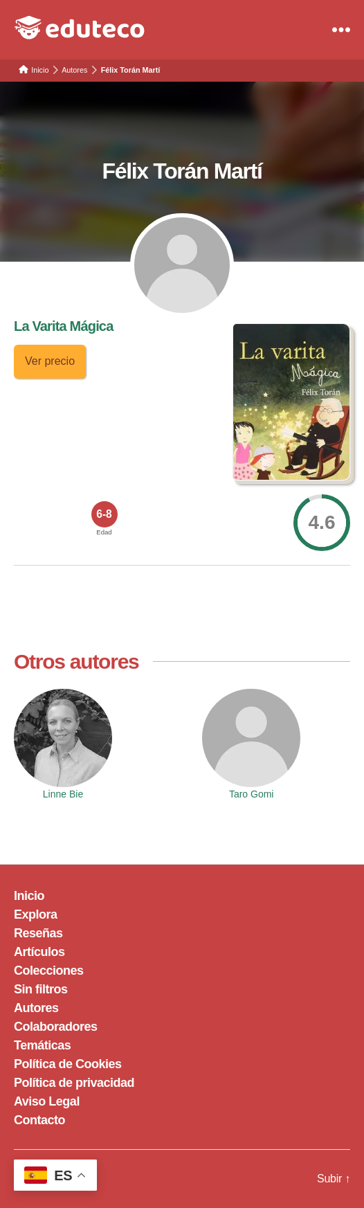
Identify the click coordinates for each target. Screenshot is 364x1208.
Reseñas (38, 933)
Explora (35, 914)
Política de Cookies (68, 1064)
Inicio (29, 896)
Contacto (39, 1120)
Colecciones (49, 970)
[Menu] (341, 30)
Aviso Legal (47, 1101)
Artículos (39, 952)
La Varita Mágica (63, 326)
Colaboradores (56, 1027)
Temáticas (42, 1045)
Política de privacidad (74, 1083)
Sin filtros (41, 989)
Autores (36, 1008)
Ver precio (50, 361)
